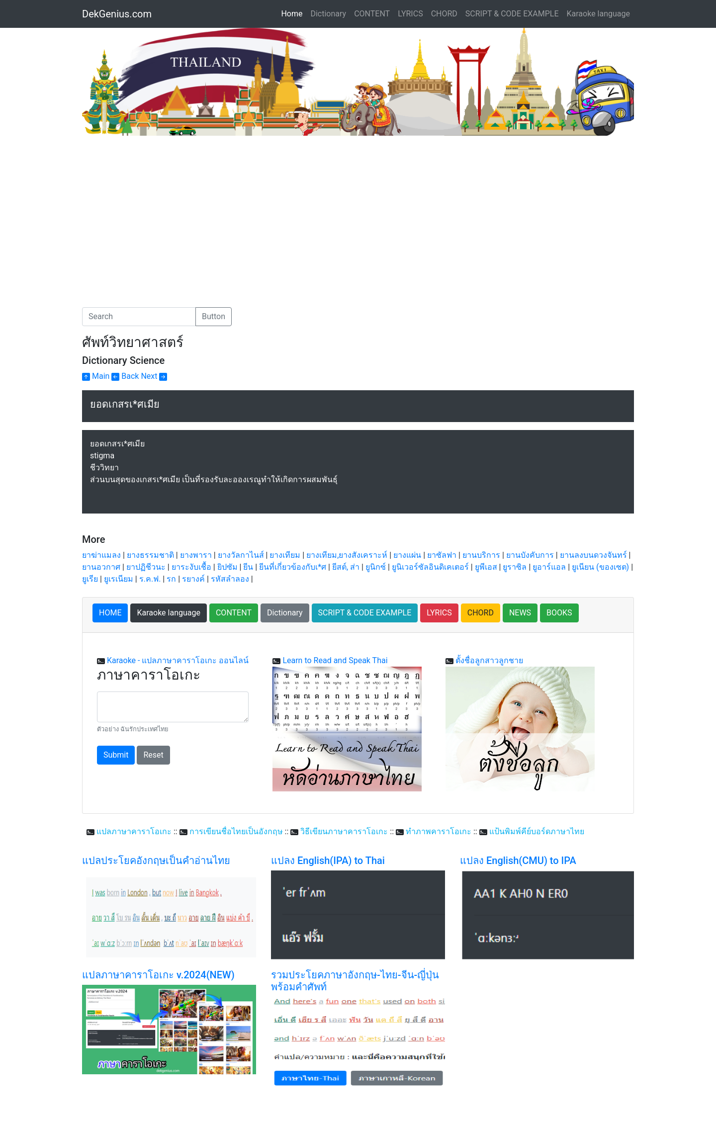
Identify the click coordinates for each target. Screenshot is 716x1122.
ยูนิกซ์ (375, 567)
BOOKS (559, 612)
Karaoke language (598, 13)
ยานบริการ (481, 555)
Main (95, 376)
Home (293, 12)
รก (171, 579)
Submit (115, 755)
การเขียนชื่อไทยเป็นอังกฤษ (236, 831)
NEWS (520, 612)
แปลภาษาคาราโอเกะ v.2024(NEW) (158, 975)
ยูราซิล (515, 567)
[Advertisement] (165, 210)
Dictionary (328, 13)
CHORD (444, 13)
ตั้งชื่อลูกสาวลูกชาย (489, 660)
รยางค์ (193, 579)
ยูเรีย (90, 579)
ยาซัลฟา (441, 555)
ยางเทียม (284, 555)
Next (154, 376)
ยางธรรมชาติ (150, 555)
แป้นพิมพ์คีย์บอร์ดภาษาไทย (536, 831)
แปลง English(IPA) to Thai (328, 860)
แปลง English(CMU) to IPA (518, 860)
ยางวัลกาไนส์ (241, 555)
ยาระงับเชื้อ (191, 567)
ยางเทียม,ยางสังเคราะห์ (346, 555)
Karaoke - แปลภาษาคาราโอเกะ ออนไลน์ (178, 660)
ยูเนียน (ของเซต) (600, 567)
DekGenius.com (117, 14)
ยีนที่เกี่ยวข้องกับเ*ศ (292, 567)
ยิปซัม (227, 567)
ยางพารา (196, 555)
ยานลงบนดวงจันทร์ (593, 555)
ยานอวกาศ (101, 567)
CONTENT (372, 13)
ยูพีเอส (486, 567)
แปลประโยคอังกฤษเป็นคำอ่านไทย (156, 860)
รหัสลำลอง (230, 579)
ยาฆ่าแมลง (101, 555)
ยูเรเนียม (118, 579)
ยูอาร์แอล (549, 567)
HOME (110, 612)
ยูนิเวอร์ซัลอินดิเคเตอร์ (430, 567)
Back (125, 376)
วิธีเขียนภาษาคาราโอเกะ (344, 831)
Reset (153, 755)
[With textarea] (173, 706)
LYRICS (410, 13)
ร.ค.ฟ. (150, 579)
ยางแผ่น (407, 555)
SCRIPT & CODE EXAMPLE (512, 13)
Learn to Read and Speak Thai (334, 660)
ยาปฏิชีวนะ (146, 567)
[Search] (139, 316)
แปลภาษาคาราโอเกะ (134, 831)
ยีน (248, 567)
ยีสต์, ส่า (345, 567)
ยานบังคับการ (530, 555)
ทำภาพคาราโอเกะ (438, 831)
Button (213, 316)
